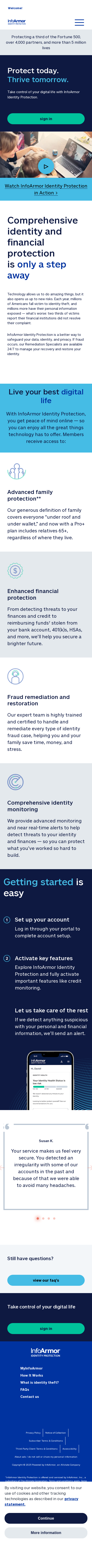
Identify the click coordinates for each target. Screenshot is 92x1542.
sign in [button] (46, 118)
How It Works (31, 1375)
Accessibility (69, 1448)
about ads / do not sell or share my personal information (46, 1456)
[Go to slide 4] (54, 1218)
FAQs (24, 1389)
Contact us (29, 1397)
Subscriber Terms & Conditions (46, 1440)
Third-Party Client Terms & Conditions (37, 1448)
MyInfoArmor (31, 1368)
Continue (46, 1518)
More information (46, 1533)
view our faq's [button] (46, 1280)
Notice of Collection (55, 1432)
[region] (46, 1511)
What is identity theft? (39, 1382)
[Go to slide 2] (43, 1218)
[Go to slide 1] (38, 1218)
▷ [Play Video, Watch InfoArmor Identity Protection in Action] (46, 166)
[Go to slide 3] (49, 1218)
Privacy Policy (33, 1432)
